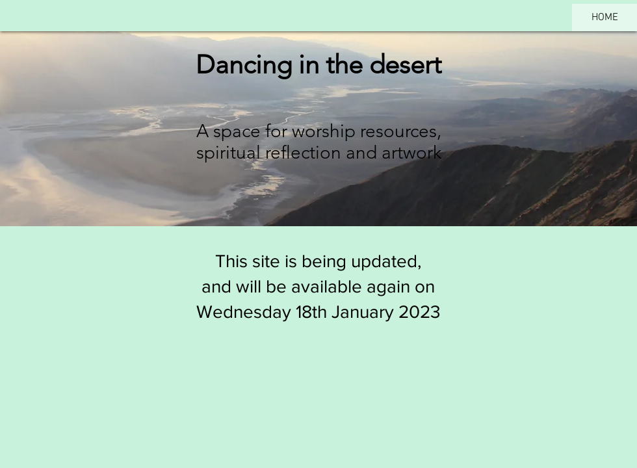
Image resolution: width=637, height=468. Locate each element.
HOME (605, 17)
